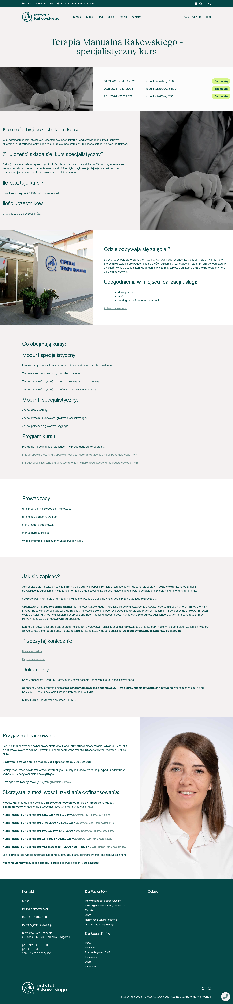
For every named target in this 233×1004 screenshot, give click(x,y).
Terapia (77, 16)
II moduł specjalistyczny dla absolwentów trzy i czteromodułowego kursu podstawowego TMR (80, 462)
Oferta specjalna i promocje (99, 924)
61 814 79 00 (193, 16)
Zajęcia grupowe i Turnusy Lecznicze (105, 905)
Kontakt (136, 16)
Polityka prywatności (35, 908)
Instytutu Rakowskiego (158, 259)
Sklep (111, 16)
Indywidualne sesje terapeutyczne (103, 900)
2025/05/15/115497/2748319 (91, 814)
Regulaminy (91, 957)
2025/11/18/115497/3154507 (108, 846)
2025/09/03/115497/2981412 (95, 822)
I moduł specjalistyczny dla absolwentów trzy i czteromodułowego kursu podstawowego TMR (79, 454)
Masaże (89, 910)
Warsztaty (90, 947)
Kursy (89, 16)
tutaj (79, 540)
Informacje (91, 966)
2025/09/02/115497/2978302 (95, 830)
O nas (25, 900)
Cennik (123, 16)
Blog (100, 16)
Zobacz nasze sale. (115, 308)
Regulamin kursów (33, 659)
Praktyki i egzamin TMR (97, 952)
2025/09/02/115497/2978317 (93, 838)
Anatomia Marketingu (197, 996)
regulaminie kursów (59, 782)
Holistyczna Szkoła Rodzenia (101, 919)
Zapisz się (221, 81)
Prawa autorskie (32, 651)
